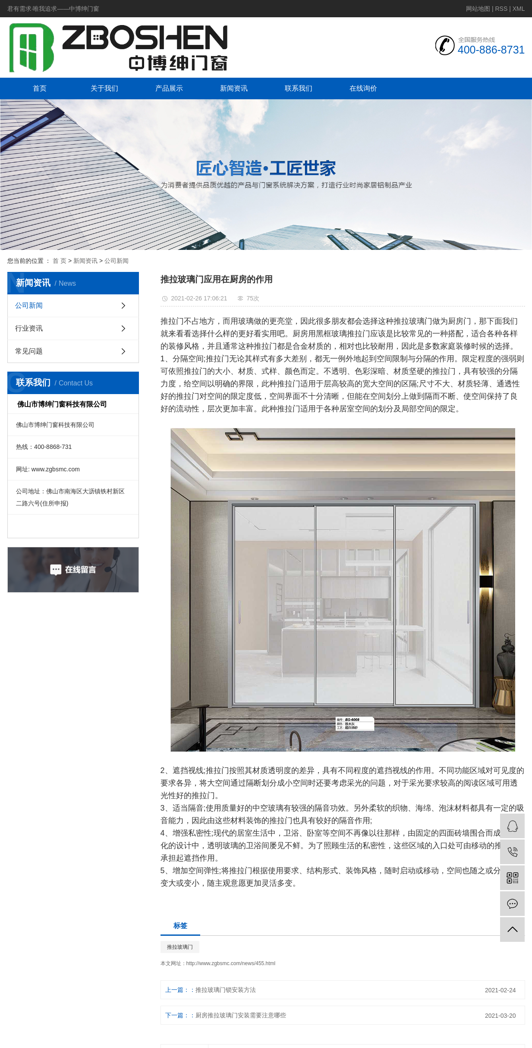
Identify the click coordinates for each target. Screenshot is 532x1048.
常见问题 (29, 351)
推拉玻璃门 (180, 947)
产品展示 (169, 88)
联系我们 (298, 88)
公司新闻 (116, 260)
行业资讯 (29, 328)
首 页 (59, 260)
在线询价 (363, 88)
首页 (40, 88)
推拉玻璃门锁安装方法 (225, 989)
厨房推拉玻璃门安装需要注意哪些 (247, 1015)
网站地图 (478, 8)
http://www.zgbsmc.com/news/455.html (231, 963)
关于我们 (104, 88)
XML (519, 8)
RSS (501, 8)
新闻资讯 (234, 88)
